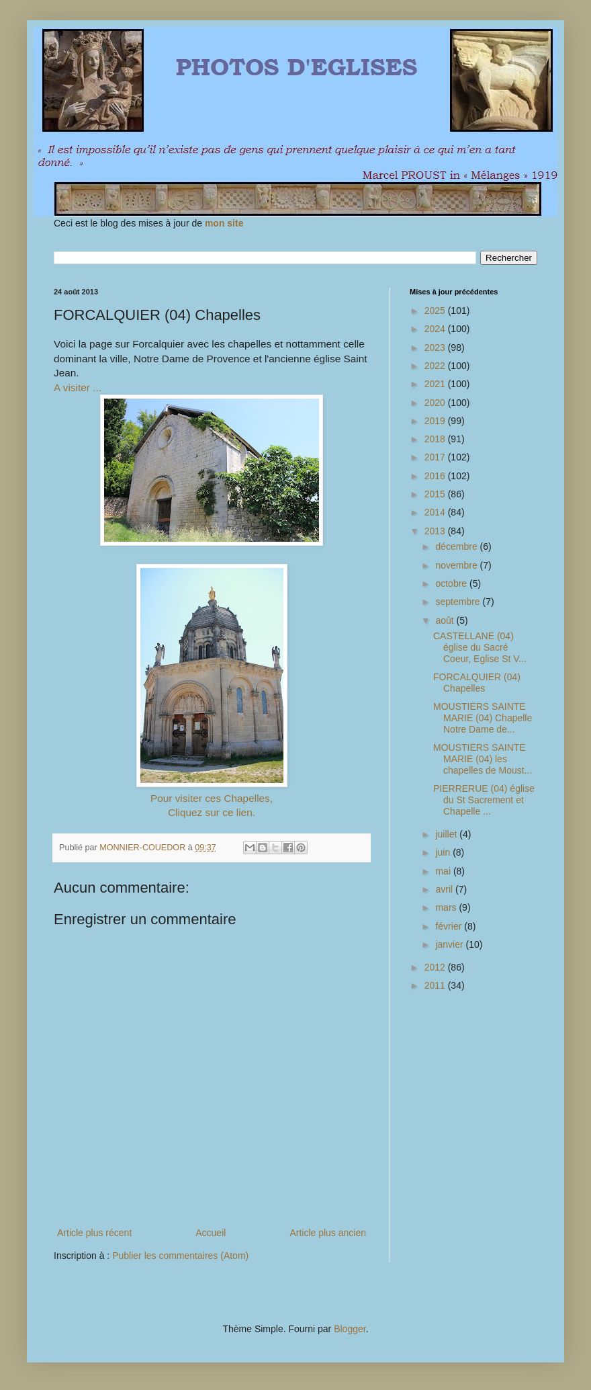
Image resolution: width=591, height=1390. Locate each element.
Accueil (210, 1232)
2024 (436, 328)
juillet (447, 834)
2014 (436, 512)
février (449, 926)
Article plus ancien (327, 1232)
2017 (436, 457)
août (445, 620)
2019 (436, 420)
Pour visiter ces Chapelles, (211, 798)
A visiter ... (77, 387)
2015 (436, 494)
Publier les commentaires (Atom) (180, 1255)
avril (445, 889)
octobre (452, 583)
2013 (436, 531)
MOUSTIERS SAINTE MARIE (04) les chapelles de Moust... (482, 759)
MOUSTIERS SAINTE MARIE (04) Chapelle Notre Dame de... (482, 718)
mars (447, 907)
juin (444, 852)
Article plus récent (94, 1232)
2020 (436, 402)
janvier (450, 944)
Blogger (349, 1328)
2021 (436, 383)
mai (444, 871)
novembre (457, 565)
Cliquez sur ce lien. (211, 812)
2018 (436, 439)
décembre (457, 546)
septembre (458, 601)
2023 (436, 347)
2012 (436, 967)
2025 (436, 310)
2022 (436, 365)
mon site (224, 223)
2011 (436, 985)
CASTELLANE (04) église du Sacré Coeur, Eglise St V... (480, 647)
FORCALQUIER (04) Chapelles (476, 682)
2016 (436, 476)
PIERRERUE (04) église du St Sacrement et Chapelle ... (484, 800)
